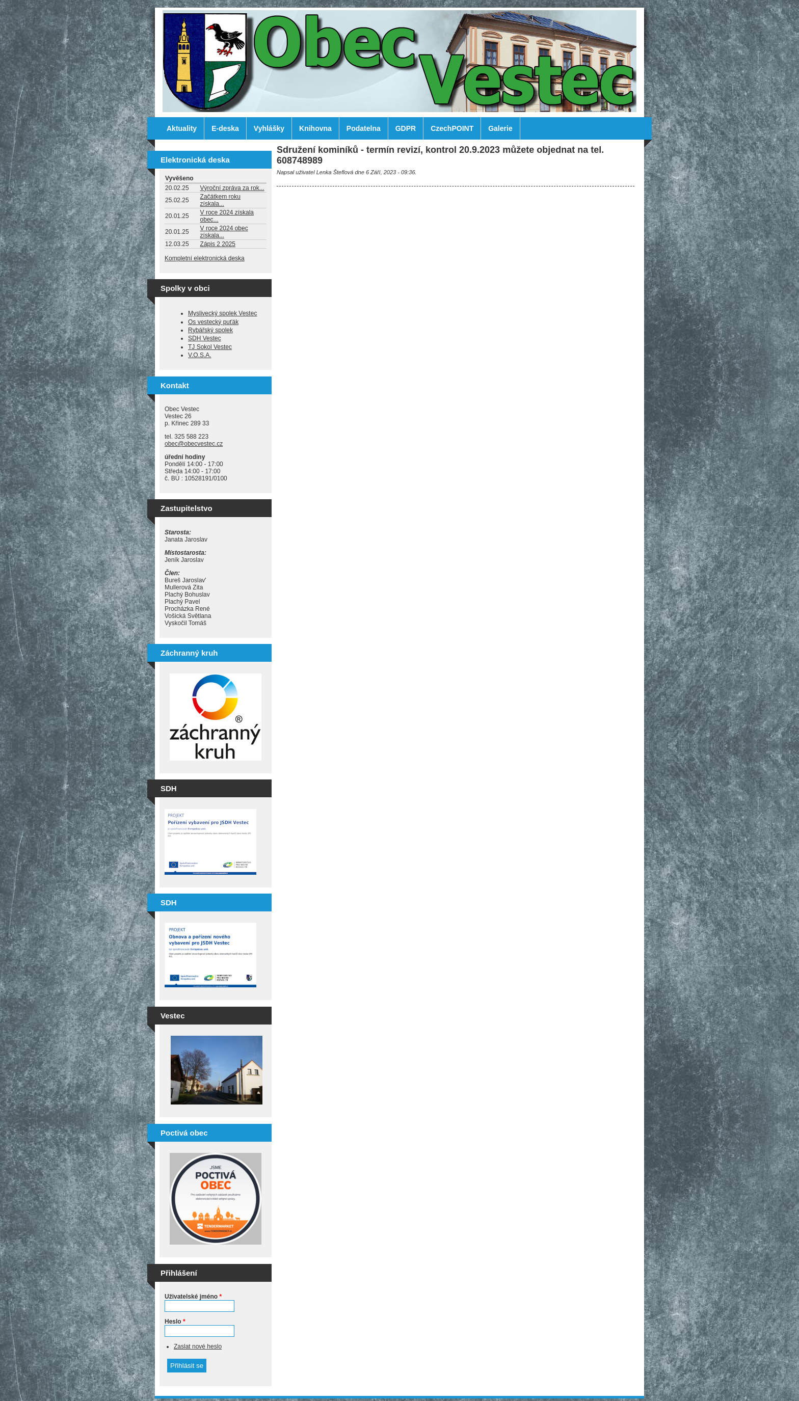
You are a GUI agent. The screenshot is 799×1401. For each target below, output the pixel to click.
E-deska (225, 128)
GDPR (405, 128)
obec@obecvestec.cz (194, 443)
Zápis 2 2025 (217, 244)
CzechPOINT (452, 128)
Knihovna (315, 128)
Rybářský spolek (210, 330)
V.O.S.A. (199, 355)
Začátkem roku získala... (220, 200)
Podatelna (364, 128)
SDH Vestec (204, 338)
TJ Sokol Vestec (210, 347)
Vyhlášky (269, 128)
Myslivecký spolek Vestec (222, 313)
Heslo (175, 1321)
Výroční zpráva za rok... (232, 188)
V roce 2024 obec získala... (224, 232)
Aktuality (182, 128)
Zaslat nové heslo (198, 1346)
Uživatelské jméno (193, 1296)
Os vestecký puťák (213, 322)
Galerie (500, 128)
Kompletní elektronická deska (205, 258)
